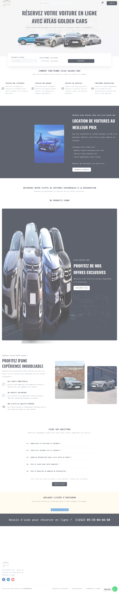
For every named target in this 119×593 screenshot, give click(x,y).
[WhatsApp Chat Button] (114, 588)
